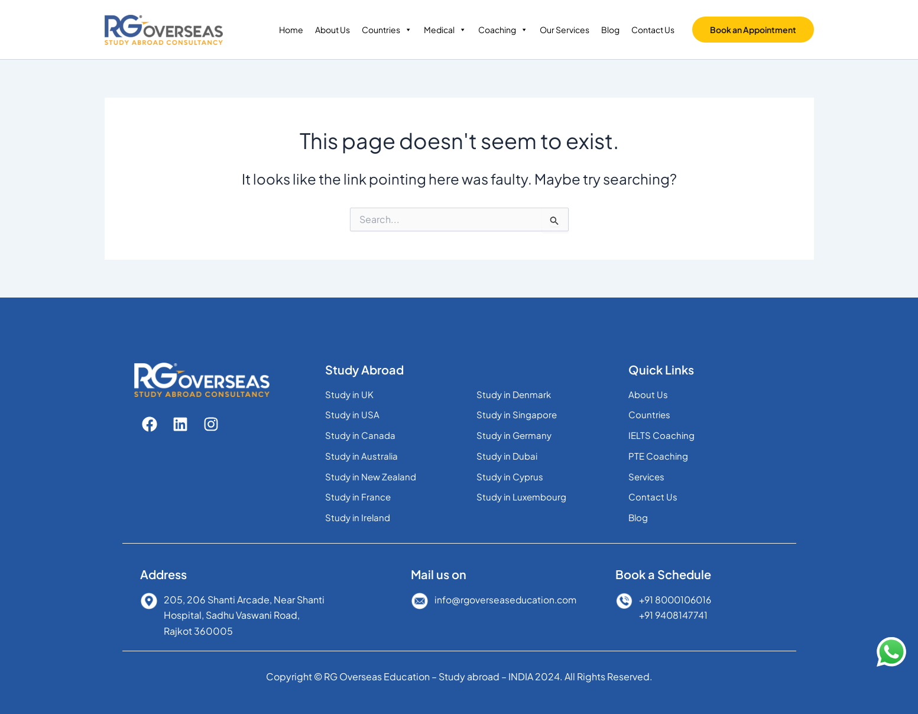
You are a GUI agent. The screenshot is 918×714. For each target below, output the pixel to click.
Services (646, 476)
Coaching (503, 29)
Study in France (358, 496)
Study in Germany (514, 435)
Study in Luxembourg (521, 496)
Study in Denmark (513, 394)
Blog (610, 29)
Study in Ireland (357, 517)
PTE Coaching (658, 455)
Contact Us (652, 29)
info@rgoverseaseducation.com (507, 599)
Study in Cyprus (509, 476)
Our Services (564, 29)
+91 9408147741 (674, 615)
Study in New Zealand (370, 476)
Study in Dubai (506, 455)
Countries (387, 29)
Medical (445, 29)
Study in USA (352, 414)
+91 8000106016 (677, 599)
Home (291, 29)
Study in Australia (361, 455)
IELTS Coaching (661, 435)
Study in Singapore (516, 414)
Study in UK (349, 394)
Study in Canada (360, 435)
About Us (332, 29)
